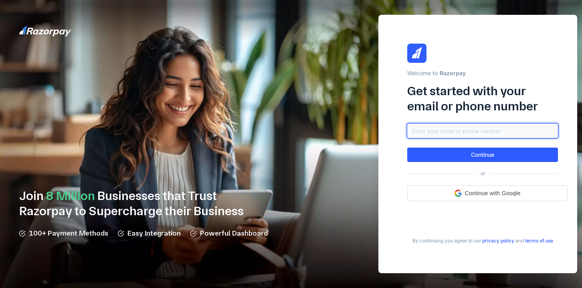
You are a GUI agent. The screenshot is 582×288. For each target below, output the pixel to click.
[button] (482, 155)
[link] (498, 240)
